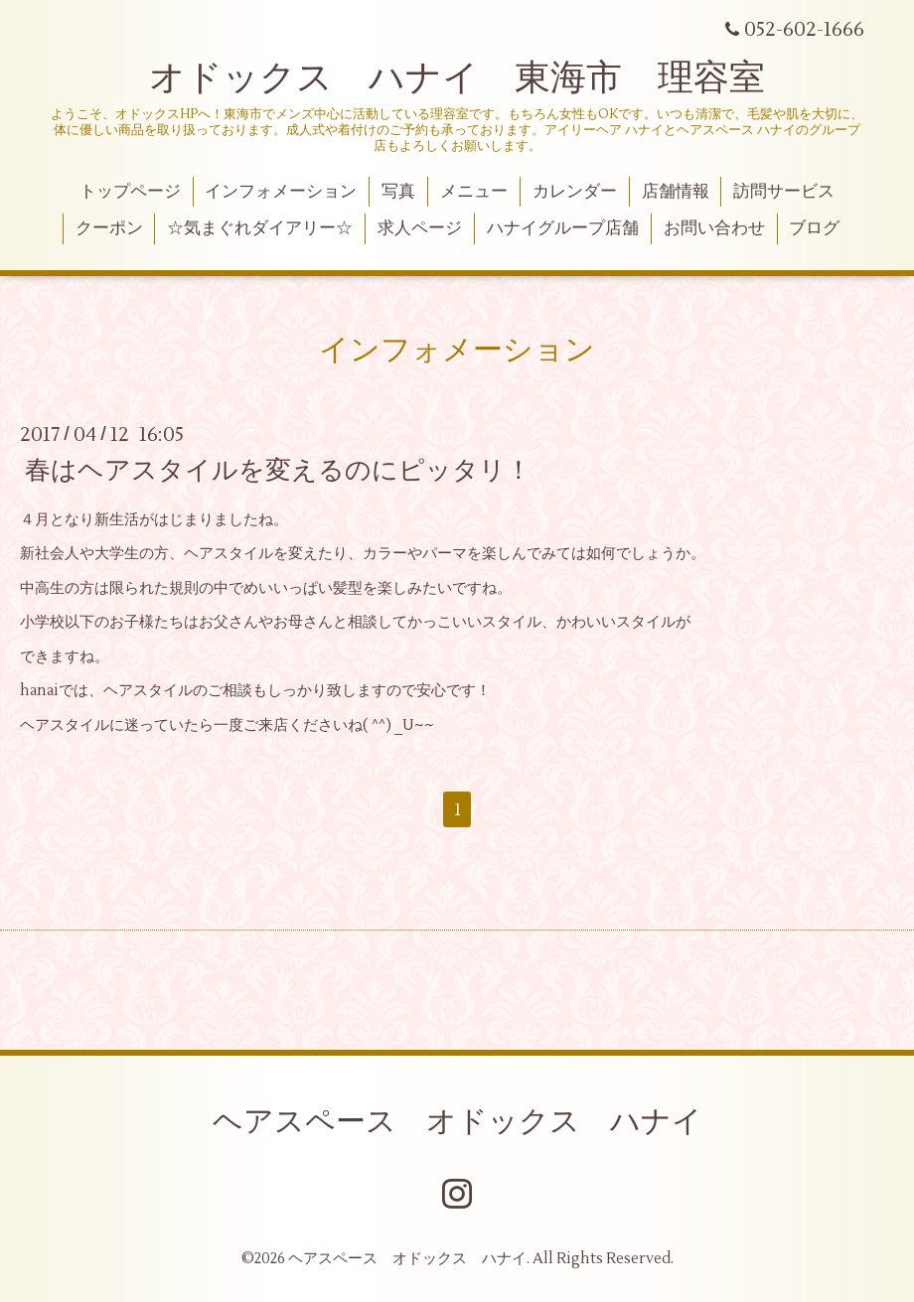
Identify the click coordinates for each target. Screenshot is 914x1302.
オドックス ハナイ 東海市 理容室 (457, 78)
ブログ (814, 228)
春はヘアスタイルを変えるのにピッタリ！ (278, 470)
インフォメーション (281, 192)
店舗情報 (675, 192)
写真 (398, 192)
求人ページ (420, 228)
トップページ (130, 192)
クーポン (109, 228)
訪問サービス (784, 192)
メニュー (474, 192)
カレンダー (575, 192)
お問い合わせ (714, 228)
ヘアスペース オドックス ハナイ (457, 1121)
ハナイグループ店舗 (563, 228)
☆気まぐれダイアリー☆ (260, 228)
